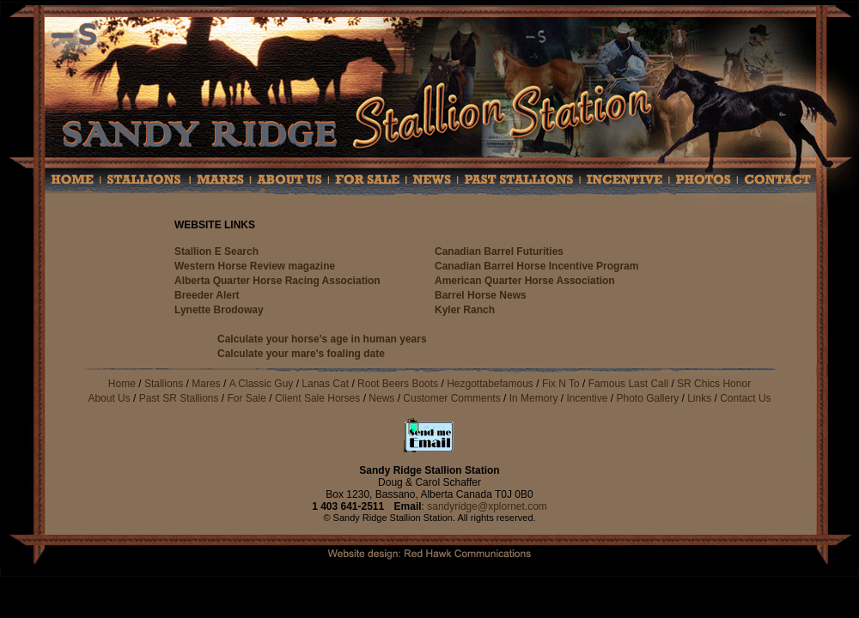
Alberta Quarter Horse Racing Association (277, 281)
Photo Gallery (647, 398)
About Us (109, 398)
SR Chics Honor (714, 384)
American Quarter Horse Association (525, 281)
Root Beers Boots (397, 384)
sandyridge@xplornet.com (487, 506)
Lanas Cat (325, 384)
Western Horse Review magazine (254, 266)
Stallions (163, 384)
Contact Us (745, 398)
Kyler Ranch (465, 310)
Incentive (586, 398)
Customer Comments (453, 398)
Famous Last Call (628, 384)
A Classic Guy (261, 384)
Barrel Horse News (481, 295)
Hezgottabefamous (490, 384)
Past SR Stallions (179, 398)
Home (122, 384)
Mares (206, 384)
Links (699, 398)
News (381, 398)
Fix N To (561, 384)
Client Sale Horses (319, 398)
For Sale (247, 398)
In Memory (533, 398)
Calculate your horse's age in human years (322, 339)
